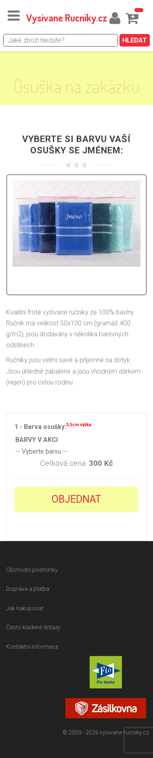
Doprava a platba (27, 589)
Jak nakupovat (24, 608)
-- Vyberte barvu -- (76, 451)
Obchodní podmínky (32, 570)
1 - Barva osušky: (53, 426)
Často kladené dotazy (33, 627)
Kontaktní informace (32, 646)
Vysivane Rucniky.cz (66, 17)
